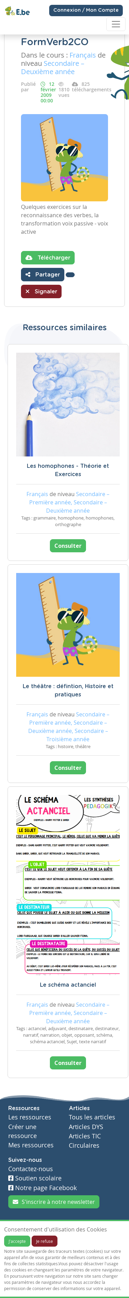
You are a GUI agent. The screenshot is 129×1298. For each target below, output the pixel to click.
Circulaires (84, 1145)
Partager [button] (42, 274)
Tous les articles (92, 1117)
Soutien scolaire (35, 1178)
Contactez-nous (30, 1169)
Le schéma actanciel (68, 985)
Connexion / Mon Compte (86, 10)
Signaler (41, 291)
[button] (70, 274)
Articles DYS (86, 1127)
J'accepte (17, 1241)
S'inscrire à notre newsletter (54, 1202)
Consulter (68, 546)
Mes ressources (31, 1145)
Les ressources (29, 1117)
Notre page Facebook (42, 1188)
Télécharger (47, 257)
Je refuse (44, 1241)
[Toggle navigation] (116, 24)
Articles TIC (85, 1136)
